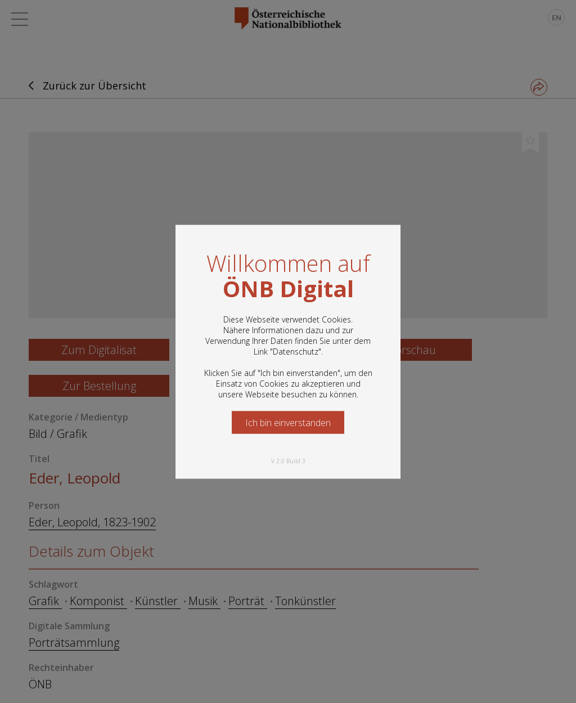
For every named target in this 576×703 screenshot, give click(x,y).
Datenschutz (295, 351)
